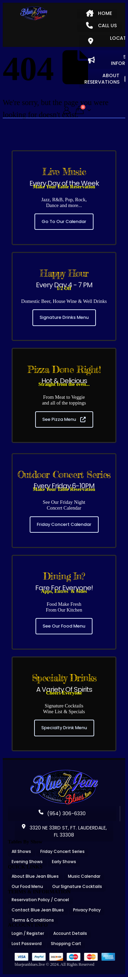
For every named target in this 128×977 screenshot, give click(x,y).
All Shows (21, 851)
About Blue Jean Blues (35, 876)
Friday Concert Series (62, 851)
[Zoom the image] (64, 772)
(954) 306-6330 (62, 813)
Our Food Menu (27, 886)
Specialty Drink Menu (64, 728)
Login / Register (28, 933)
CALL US (101, 25)
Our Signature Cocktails (77, 886)
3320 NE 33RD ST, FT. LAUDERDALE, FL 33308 (64, 831)
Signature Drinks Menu (64, 317)
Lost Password (27, 943)
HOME (99, 13)
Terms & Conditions (33, 920)
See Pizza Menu (64, 419)
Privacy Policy (87, 910)
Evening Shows (27, 861)
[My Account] (66, 110)
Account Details (70, 933)
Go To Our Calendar (64, 221)
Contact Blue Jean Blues (38, 910)
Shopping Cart (66, 943)
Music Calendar (84, 876)
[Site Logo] (33, 13)
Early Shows (64, 861)
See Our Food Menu (64, 626)
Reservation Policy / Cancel (40, 900)
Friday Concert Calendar (64, 524)
